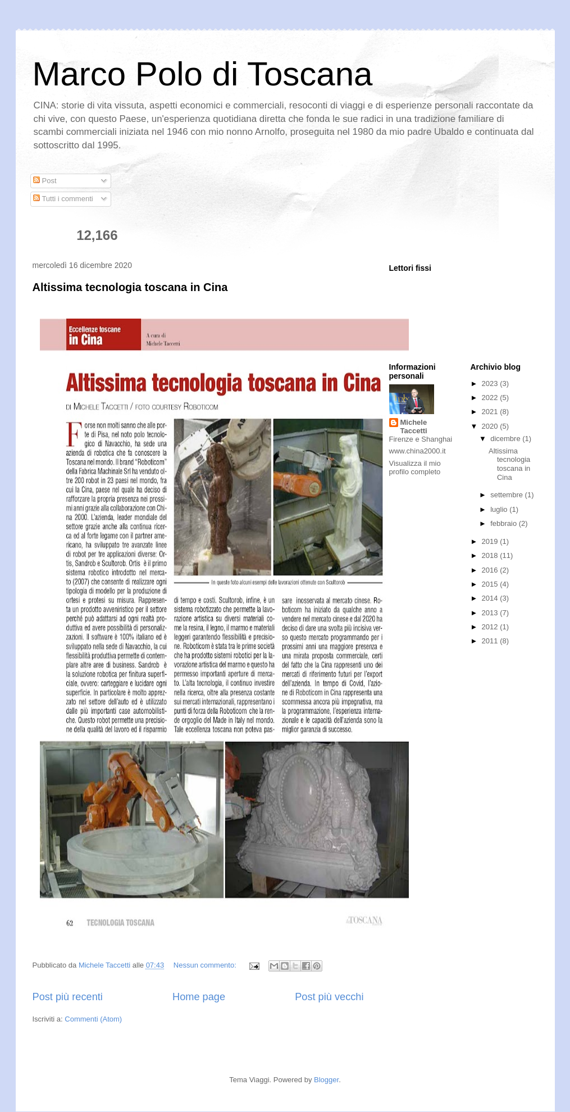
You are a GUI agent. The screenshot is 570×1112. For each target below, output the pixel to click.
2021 (491, 411)
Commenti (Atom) (93, 1019)
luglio (499, 509)
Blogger (326, 1079)
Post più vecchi (329, 996)
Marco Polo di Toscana (203, 74)
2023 (491, 383)
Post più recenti (68, 996)
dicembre (506, 438)
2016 (491, 570)
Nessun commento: (206, 965)
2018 (491, 555)
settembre (507, 495)
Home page (198, 996)
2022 (491, 397)
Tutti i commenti (63, 198)
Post (45, 180)
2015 (491, 584)
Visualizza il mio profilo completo (415, 467)
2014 (491, 598)
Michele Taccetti (413, 426)
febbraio (504, 523)
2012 (491, 627)
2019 (491, 541)
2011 (491, 641)
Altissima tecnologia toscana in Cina (130, 287)
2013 (491, 613)
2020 (491, 426)
